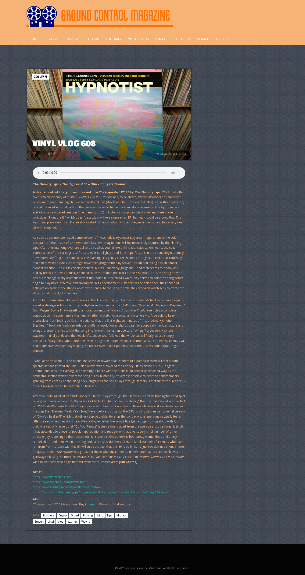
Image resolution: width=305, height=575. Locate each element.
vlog (60, 521)
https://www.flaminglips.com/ (53, 477)
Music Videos (138, 39)
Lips (109, 515)
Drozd (75, 515)
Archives (222, 39)
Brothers (48, 515)
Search (203, 39)
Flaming (88, 515)
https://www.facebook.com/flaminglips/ (60, 482)
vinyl (51, 521)
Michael (121, 515)
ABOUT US (183, 39)
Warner (72, 521)
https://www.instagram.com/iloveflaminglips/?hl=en (68, 487)
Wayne (85, 521)
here (91, 504)
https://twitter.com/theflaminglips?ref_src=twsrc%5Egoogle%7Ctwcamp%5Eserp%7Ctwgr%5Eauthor (101, 492)
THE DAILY (113, 39)
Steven (39, 521)
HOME (34, 39)
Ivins (100, 515)
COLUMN (92, 39)
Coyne (63, 515)
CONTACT (162, 39)
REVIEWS (73, 39)
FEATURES (53, 39)
